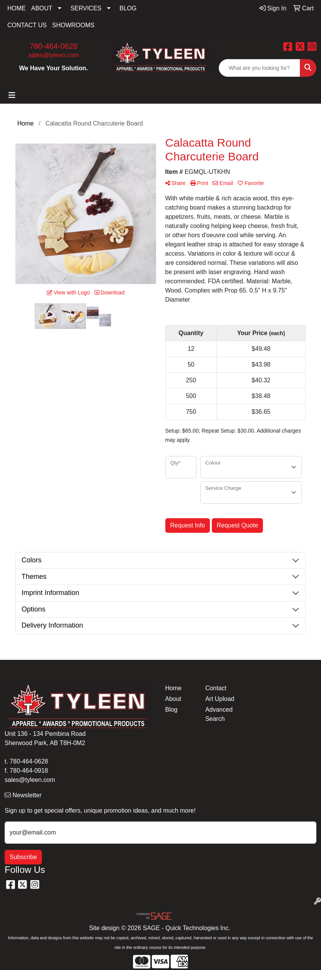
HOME (16, 8)
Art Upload (220, 699)
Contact (215, 688)
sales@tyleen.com (53, 55)
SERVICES (85, 8)
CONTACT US (27, 25)
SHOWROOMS (73, 25)
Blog (171, 709)
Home (173, 688)
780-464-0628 (54, 46)
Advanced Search (219, 714)
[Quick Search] (259, 68)
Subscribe (23, 857)
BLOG (128, 8)
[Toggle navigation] (12, 95)
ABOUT (41, 8)
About (173, 699)
